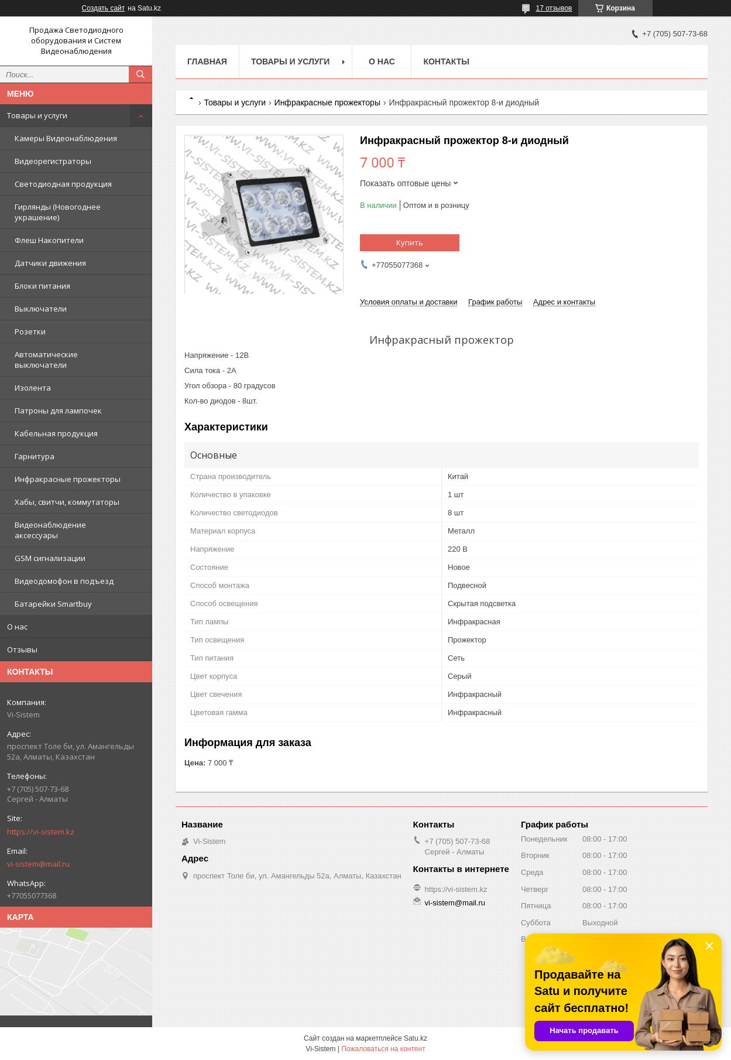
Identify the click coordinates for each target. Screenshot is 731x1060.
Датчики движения (50, 263)
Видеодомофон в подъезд (64, 581)
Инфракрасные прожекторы (68, 479)
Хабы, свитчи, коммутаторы (67, 502)
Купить (409, 242)
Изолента (33, 387)
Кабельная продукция (56, 433)
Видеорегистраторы (53, 161)
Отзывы (22, 649)
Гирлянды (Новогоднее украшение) (58, 212)
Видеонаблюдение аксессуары (50, 530)
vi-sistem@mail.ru (38, 864)
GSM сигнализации (50, 558)
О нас (17, 626)
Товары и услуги (37, 115)
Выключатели (41, 308)
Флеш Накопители (49, 240)
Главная (207, 61)
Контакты (446, 61)
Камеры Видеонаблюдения (66, 138)
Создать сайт (103, 8)
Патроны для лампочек (58, 410)
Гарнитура (34, 456)
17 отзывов (554, 8)
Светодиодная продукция (63, 184)
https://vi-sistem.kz (40, 831)
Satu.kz (415, 1038)
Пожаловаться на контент (383, 1049)
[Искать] (140, 74)
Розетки (30, 331)
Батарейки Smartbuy (53, 604)
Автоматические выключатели (46, 359)
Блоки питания (42, 286)
